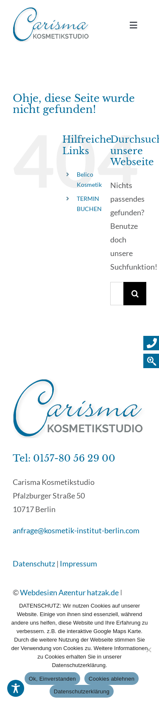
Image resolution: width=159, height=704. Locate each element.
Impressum (78, 563)
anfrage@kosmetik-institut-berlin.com (76, 530)
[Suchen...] (116, 293)
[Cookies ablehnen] (148, 649)
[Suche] (135, 293)
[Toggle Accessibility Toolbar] (15, 688)
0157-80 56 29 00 (74, 458)
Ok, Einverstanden (52, 679)
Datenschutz (34, 563)
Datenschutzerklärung (81, 691)
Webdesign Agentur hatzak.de (69, 592)
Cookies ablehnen (111, 679)
